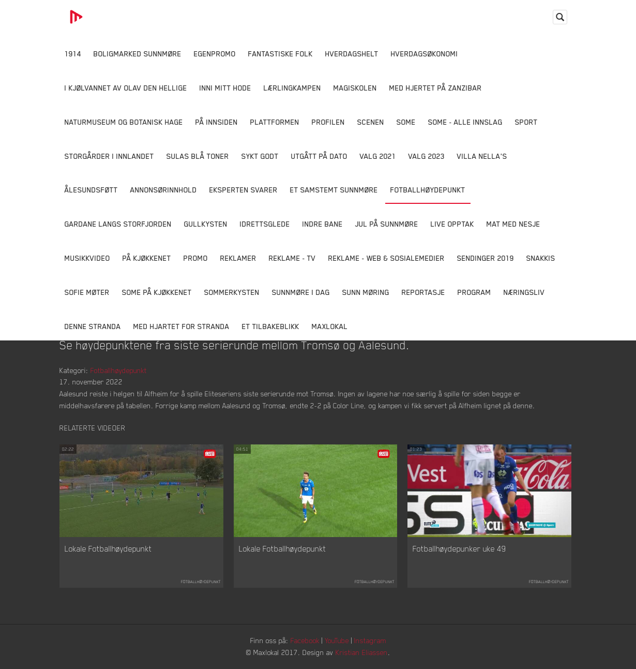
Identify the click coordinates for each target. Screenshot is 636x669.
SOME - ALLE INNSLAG (465, 121)
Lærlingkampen (292, 87)
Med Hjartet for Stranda (181, 326)
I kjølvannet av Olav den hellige (126, 87)
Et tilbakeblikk (270, 326)
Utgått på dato (319, 156)
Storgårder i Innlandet (109, 156)
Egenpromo (215, 53)
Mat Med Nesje (513, 223)
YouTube (337, 640)
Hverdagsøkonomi (424, 53)
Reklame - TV (292, 258)
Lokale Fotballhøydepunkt (108, 548)
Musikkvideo (87, 258)
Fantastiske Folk (280, 53)
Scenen (370, 121)
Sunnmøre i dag (301, 292)
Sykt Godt (260, 156)
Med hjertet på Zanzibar (435, 87)
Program (474, 292)
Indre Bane (322, 223)
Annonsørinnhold (163, 189)
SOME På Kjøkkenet (157, 292)
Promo (196, 258)
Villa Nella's (482, 156)
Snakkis (540, 258)
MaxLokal (330, 326)
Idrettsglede (265, 223)
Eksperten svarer (243, 189)
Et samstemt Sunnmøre (334, 189)
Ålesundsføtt (91, 189)
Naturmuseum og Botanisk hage (124, 121)
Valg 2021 (378, 156)
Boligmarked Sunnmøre (137, 53)
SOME (406, 121)
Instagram (370, 640)
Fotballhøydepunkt (427, 189)
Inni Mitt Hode (225, 87)
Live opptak (452, 223)
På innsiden (216, 121)
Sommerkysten (232, 292)
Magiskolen (355, 87)
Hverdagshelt (351, 53)
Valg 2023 (426, 156)
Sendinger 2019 (485, 258)
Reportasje (423, 292)
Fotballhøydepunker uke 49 (459, 548)
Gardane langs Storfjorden (118, 223)
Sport (526, 121)
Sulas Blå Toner (197, 156)
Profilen (328, 121)
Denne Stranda (93, 326)
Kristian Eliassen (362, 652)
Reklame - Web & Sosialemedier (386, 258)
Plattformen (274, 121)
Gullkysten (206, 223)
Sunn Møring (365, 292)
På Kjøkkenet (147, 258)
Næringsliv (524, 292)
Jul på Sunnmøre (386, 223)
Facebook (305, 640)
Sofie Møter (87, 292)
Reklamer (238, 258)
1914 (73, 53)
